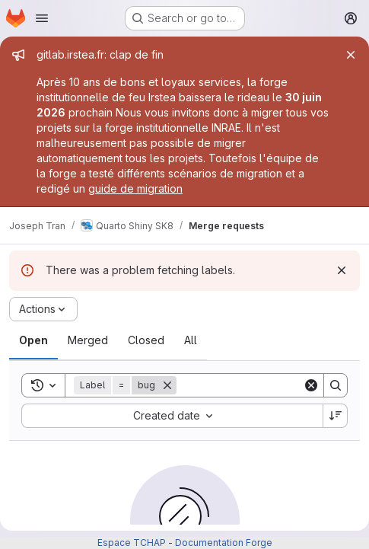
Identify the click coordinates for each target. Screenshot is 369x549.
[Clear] (311, 385)
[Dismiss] (341, 270)
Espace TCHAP (131, 542)
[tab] (33, 340)
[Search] (271, 385)
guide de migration (135, 188)
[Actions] (43, 309)
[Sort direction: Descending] (335, 416)
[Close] (351, 55)
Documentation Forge (223, 542)
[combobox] (172, 416)
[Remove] (167, 385)
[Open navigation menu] (42, 18)
